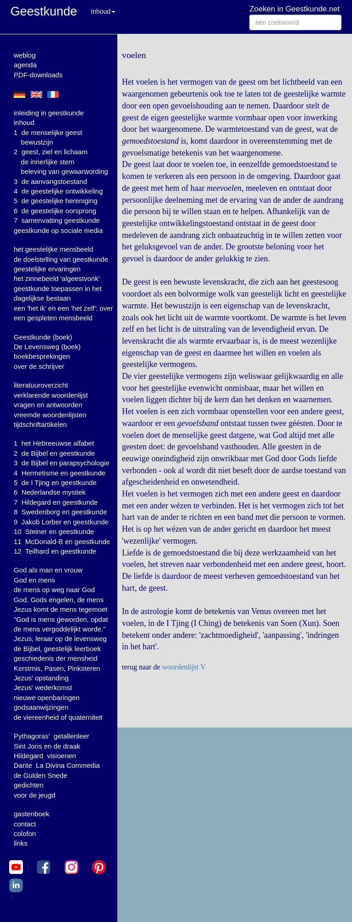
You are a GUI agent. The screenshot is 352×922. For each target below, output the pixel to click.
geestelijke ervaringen (47, 269)
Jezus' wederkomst (43, 687)
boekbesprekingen (42, 356)
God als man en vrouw (48, 570)
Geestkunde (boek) (43, 337)
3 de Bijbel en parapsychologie (61, 463)
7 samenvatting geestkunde (57, 220)
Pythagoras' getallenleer (51, 736)
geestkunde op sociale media (58, 230)
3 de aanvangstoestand (50, 181)
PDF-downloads (38, 75)
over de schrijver (39, 366)
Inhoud (103, 11)
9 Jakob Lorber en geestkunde (61, 522)
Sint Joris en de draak (47, 746)
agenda (25, 65)
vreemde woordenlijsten (50, 415)
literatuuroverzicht (41, 385)
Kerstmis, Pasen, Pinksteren (57, 668)
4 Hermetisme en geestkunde (59, 473)
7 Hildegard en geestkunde (56, 502)
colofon (25, 833)
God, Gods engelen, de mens (59, 600)
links (21, 843)
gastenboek (32, 814)
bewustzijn (37, 142)
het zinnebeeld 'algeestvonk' (57, 278)
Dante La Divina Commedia (57, 765)
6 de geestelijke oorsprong (55, 211)
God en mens (34, 580)
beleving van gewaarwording (64, 171)
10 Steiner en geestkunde (54, 531)
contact (25, 824)
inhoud (24, 122)
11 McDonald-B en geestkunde (62, 541)
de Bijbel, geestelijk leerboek (57, 648)
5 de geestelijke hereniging (56, 201)
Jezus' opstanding (41, 678)
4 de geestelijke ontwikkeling (58, 191)
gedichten (29, 785)
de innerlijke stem (48, 162)
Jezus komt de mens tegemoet (60, 609)
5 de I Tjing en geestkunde (55, 482)
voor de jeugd (34, 795)
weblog (25, 55)
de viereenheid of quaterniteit (58, 717)
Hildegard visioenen (45, 756)
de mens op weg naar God (54, 589)
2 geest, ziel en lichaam (51, 152)
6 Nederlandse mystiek (50, 492)
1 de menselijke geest (48, 132)
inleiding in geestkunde (49, 113)
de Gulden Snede (40, 775)
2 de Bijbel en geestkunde (54, 453)
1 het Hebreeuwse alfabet (54, 443)
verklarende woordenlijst (51, 395)
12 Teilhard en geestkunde (55, 551)
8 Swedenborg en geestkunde (60, 512)
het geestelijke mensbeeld (53, 249)
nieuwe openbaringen (46, 697)
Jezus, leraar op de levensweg (60, 638)
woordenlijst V (184, 667)
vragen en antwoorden (48, 405)
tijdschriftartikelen (40, 424)
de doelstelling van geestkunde (61, 259)
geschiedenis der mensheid (56, 658)
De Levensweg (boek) (47, 346)
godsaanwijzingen (41, 707)
